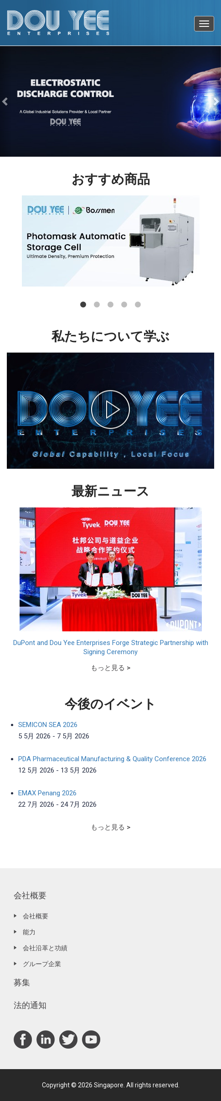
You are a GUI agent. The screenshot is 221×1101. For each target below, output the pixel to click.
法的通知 (30, 1005)
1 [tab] (83, 304)
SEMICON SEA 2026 (47, 725)
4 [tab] (124, 304)
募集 (22, 982)
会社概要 (30, 895)
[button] (5, 101)
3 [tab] (110, 304)
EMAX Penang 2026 (47, 793)
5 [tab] (138, 304)
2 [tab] (97, 304)
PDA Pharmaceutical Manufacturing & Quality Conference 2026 (112, 759)
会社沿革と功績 (45, 948)
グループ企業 (42, 964)
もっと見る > (110, 668)
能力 (29, 932)
